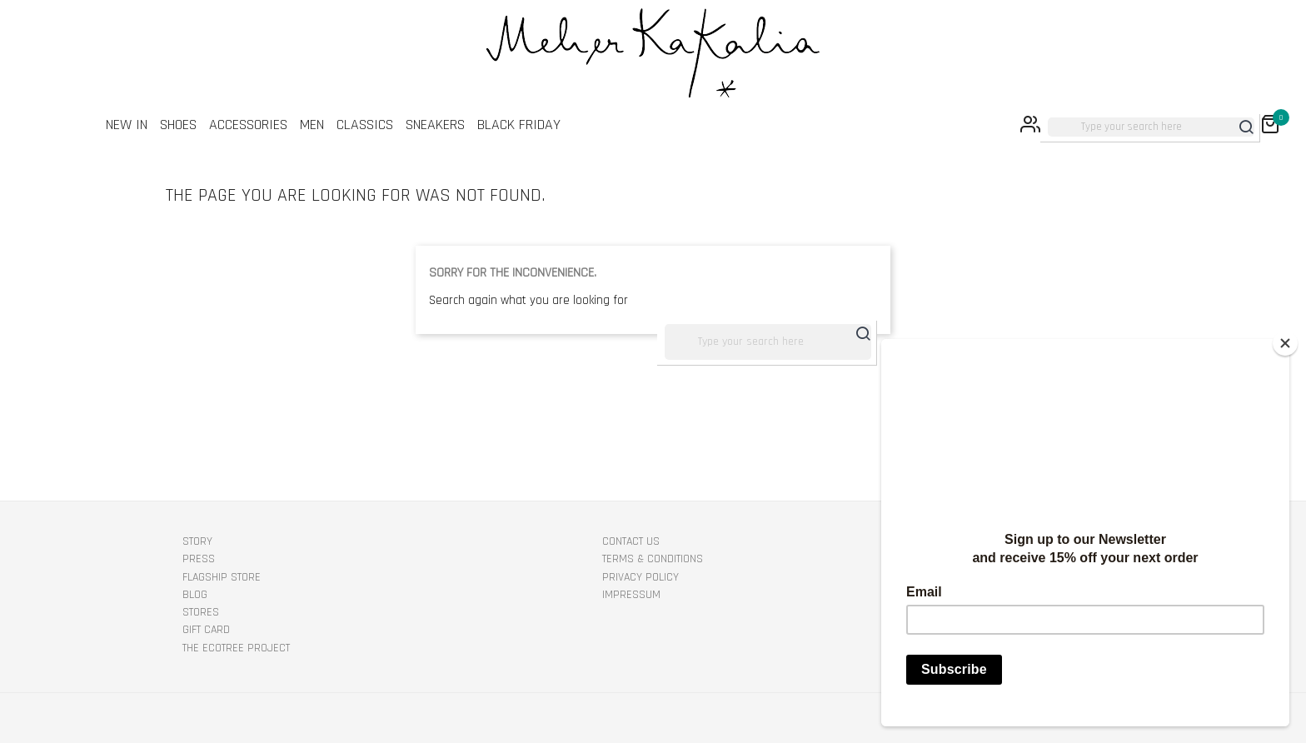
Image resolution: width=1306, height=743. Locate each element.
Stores (200, 612)
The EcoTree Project (236, 648)
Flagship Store (221, 577)
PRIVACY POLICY (640, 577)
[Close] (1285, 343)
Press (198, 558)
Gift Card (206, 629)
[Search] (1151, 127)
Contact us (631, 541)
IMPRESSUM (631, 594)
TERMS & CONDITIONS (652, 558)
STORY (197, 541)
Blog (194, 594)
